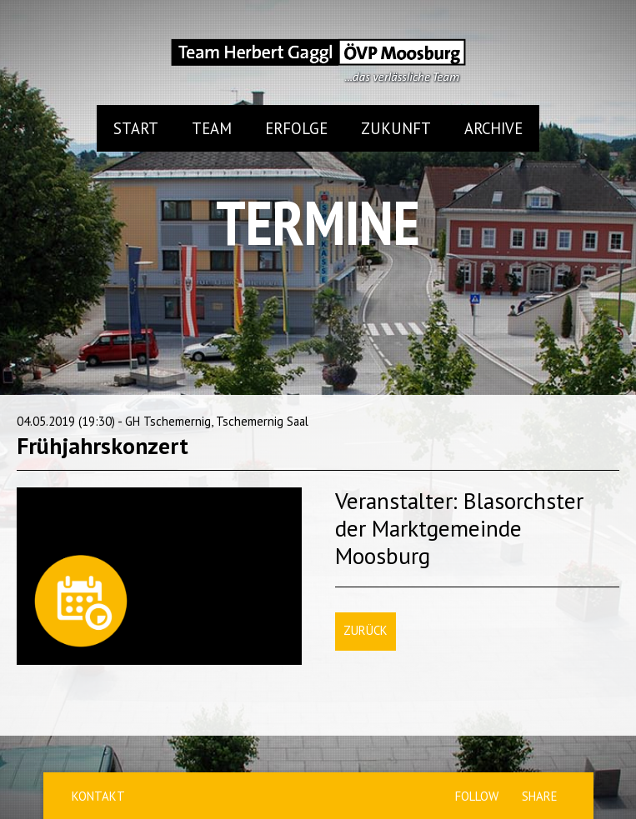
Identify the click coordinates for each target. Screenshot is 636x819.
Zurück (365, 630)
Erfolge (296, 128)
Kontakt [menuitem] (98, 796)
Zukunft (396, 128)
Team (212, 128)
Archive (493, 128)
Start (135, 128)
